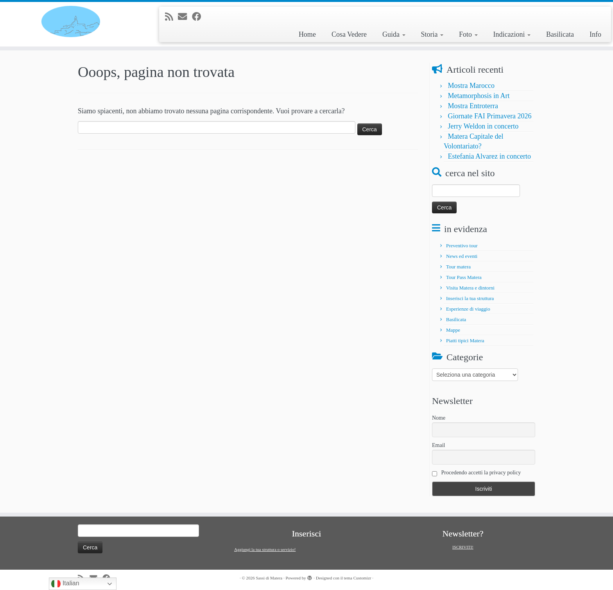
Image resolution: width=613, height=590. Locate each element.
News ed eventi (461, 256)
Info (595, 34)
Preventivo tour (462, 246)
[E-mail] (185, 17)
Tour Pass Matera (464, 277)
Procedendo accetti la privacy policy (476, 473)
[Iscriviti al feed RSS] (171, 17)
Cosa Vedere (349, 34)
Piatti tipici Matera (465, 340)
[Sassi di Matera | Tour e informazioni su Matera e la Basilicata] (71, 21)
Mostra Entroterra (473, 106)
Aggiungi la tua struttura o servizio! (265, 549)
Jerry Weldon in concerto (483, 126)
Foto (468, 34)
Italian (65, 583)
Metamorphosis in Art (479, 96)
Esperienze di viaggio (468, 309)
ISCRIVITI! (462, 547)
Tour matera (458, 267)
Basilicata (560, 34)
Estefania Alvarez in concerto (489, 156)
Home (307, 34)
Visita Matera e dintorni (470, 288)
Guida (393, 34)
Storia (432, 34)
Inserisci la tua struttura (470, 298)
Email (438, 445)
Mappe (453, 330)
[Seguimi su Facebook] (199, 17)
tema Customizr (357, 578)
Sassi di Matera (269, 578)
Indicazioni (512, 34)
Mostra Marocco (471, 85)
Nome (438, 418)
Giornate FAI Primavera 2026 (490, 116)
